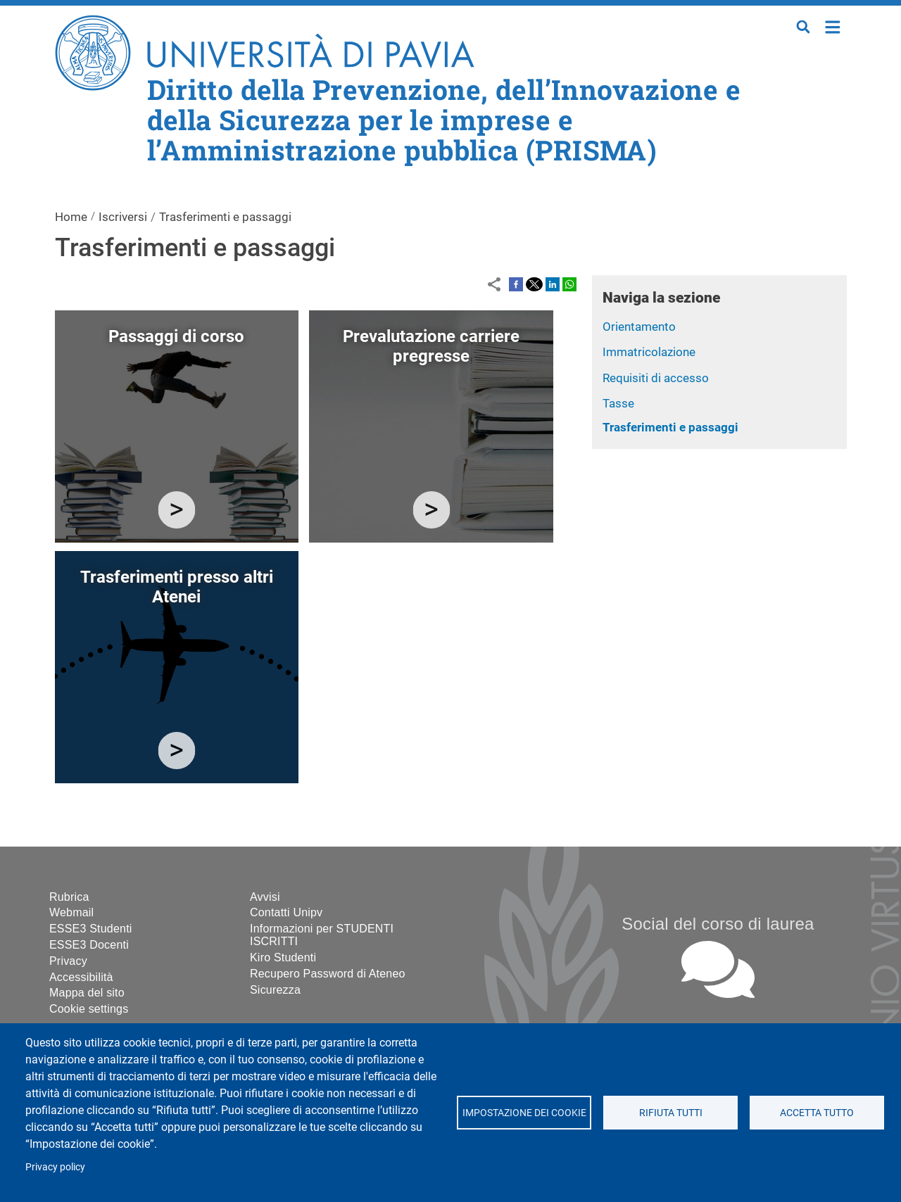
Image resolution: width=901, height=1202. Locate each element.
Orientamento (639, 327)
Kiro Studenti (283, 957)
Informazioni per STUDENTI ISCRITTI (321, 935)
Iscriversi (123, 217)
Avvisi (265, 897)
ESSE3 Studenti (90, 929)
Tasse (618, 403)
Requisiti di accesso (656, 378)
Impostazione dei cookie (524, 1112)
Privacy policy (55, 1166)
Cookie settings (88, 1009)
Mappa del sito (87, 993)
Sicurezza (275, 990)
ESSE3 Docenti (89, 945)
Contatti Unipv (286, 912)
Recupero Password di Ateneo (327, 974)
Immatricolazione (649, 352)
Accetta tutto (817, 1112)
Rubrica (69, 897)
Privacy (68, 961)
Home (833, 25)
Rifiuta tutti (670, 1112)
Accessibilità (81, 977)
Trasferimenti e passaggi (670, 427)
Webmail (71, 912)
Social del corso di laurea (718, 923)
